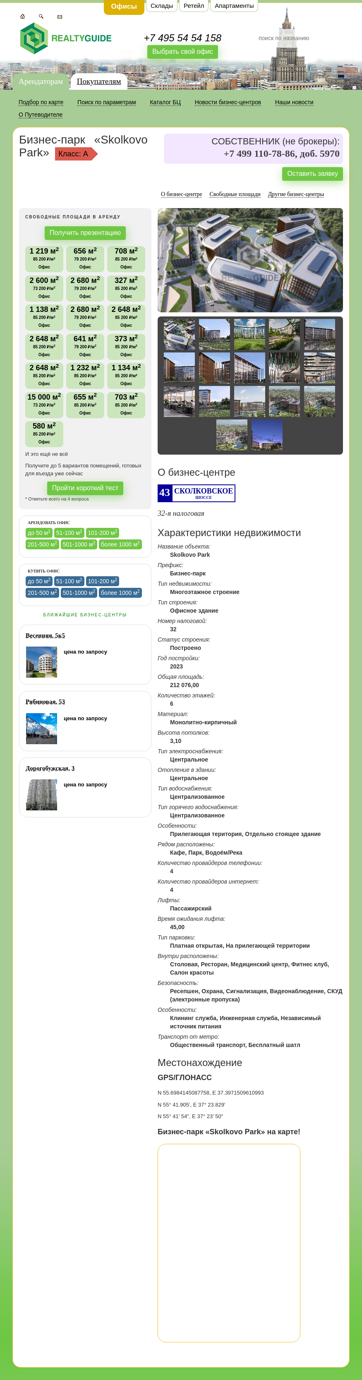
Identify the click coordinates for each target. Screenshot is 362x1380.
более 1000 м (120, 544)
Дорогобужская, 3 (50, 768)
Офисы (124, 6)
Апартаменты (234, 5)
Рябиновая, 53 (45, 701)
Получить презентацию (85, 232)
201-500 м (42, 544)
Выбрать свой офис (182, 51)
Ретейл (194, 5)
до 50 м (39, 532)
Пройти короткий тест (85, 487)
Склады (162, 5)
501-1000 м (79, 544)
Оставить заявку (312, 173)
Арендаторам (41, 81)
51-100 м (69, 532)
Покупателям (99, 81)
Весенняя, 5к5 (45, 635)
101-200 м (102, 532)
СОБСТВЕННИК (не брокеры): (275, 141)
